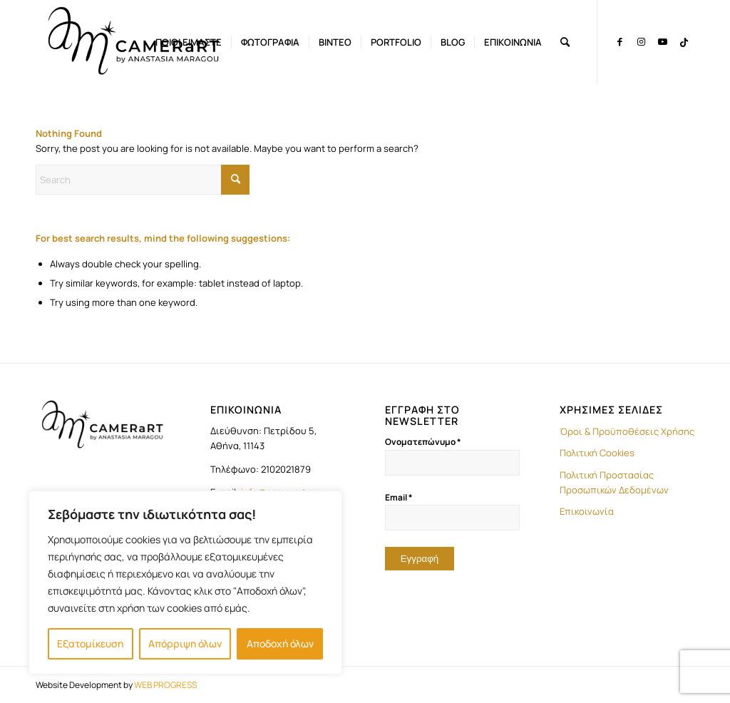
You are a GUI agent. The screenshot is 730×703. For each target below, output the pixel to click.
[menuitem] (188, 42)
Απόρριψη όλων (185, 643)
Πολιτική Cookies (597, 452)
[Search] (565, 42)
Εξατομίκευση (90, 643)
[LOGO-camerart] (134, 42)
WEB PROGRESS (165, 685)
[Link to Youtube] (662, 41)
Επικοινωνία (587, 511)
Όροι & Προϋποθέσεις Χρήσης (627, 431)
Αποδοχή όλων (280, 643)
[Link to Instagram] (641, 41)
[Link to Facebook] (619, 41)
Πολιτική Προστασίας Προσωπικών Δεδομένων (614, 482)
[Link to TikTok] (683, 41)
